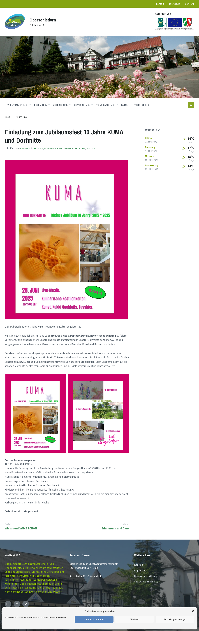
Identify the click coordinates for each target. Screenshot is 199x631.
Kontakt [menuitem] (160, 3)
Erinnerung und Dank (115, 528)
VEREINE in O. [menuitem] (60, 104)
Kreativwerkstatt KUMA (71, 148)
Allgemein (50, 148)
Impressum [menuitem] (174, 3)
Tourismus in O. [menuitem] (105, 104)
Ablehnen (134, 619)
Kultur (90, 148)
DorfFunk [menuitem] (189, 3)
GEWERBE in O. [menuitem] (82, 104)
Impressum (140, 570)
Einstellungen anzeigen (175, 619)
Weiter (126, 524)
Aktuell (38, 148)
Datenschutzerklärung (146, 575)
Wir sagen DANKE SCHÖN (21, 528)
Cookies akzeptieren (94, 619)
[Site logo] (15, 30)
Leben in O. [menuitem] (40, 104)
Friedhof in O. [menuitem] (142, 104)
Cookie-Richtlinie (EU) (146, 581)
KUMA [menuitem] (124, 104)
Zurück (8, 524)
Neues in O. (22, 117)
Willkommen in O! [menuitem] (17, 104)
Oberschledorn (43, 20)
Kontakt (138, 564)
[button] (192, 611)
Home (7, 117)
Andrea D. (25, 148)
